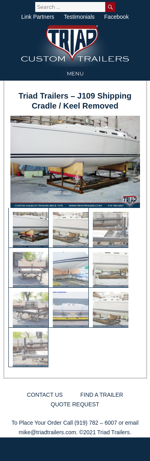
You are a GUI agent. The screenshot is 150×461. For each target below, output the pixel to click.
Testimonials (79, 17)
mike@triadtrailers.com (47, 432)
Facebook (116, 17)
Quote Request (75, 404)
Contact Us (45, 395)
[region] (75, 241)
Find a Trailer (101, 395)
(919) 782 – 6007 (95, 422)
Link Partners (37, 17)
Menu (75, 73)
